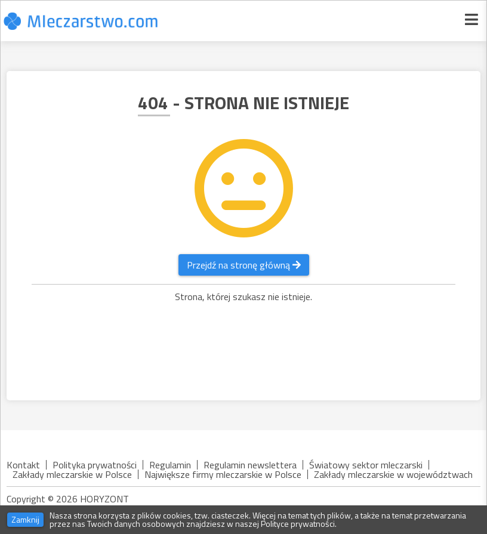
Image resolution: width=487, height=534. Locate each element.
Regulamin (170, 465)
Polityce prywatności (298, 523)
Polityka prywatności (95, 465)
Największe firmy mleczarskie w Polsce (222, 474)
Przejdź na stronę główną (244, 265)
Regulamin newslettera (250, 465)
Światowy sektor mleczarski (366, 465)
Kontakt (23, 465)
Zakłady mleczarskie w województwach (393, 474)
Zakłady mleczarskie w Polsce (72, 474)
